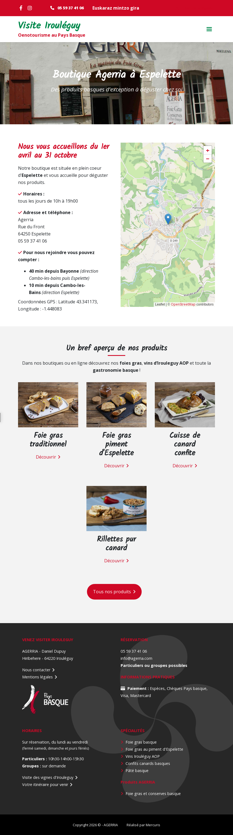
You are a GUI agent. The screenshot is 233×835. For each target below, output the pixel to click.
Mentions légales (37, 676)
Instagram (30, 8)
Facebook (22, 8)
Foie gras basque (141, 742)
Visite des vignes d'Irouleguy (47, 777)
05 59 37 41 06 (70, 7)
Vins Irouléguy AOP (143, 756)
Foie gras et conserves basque (153, 793)
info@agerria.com (136, 658)
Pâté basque (137, 770)
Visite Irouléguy (49, 26)
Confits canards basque (147, 763)
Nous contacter (36, 669)
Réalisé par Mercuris (143, 824)
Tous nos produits (112, 592)
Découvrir (46, 457)
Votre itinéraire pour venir (45, 784)
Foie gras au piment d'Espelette (154, 749)
